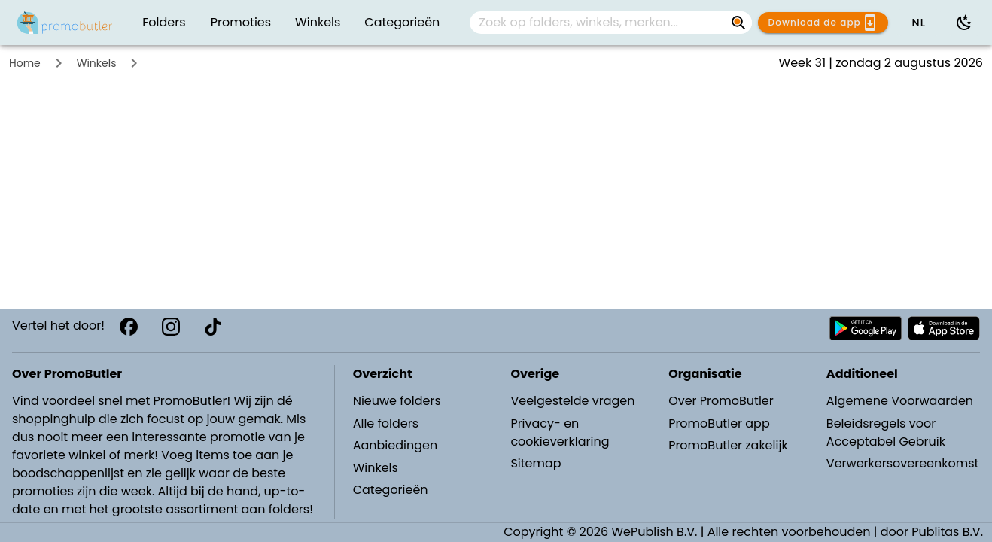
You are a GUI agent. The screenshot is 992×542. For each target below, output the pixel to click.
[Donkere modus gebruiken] (964, 22)
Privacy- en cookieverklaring (559, 432)
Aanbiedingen (395, 445)
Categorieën (390, 489)
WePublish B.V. (655, 531)
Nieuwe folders (397, 401)
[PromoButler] (64, 22)
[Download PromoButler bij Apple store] (944, 328)
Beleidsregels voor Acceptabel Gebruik (885, 432)
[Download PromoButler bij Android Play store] (865, 328)
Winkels (97, 63)
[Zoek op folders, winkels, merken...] (599, 23)
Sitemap (535, 463)
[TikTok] (213, 326)
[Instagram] (171, 326)
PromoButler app (719, 423)
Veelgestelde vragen (572, 401)
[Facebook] (129, 326)
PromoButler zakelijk (728, 445)
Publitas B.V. (947, 531)
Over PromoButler (721, 401)
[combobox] (611, 22)
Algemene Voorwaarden (899, 401)
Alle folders (385, 423)
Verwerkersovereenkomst (902, 463)
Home (25, 63)
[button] (918, 22)
